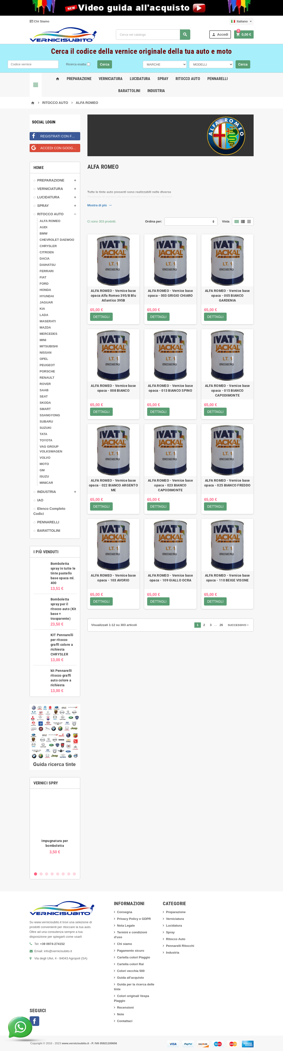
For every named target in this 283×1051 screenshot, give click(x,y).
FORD (44, 283)
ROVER (45, 384)
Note (120, 1014)
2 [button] (41, 874)
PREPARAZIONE (51, 180)
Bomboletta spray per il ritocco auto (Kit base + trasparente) (63, 608)
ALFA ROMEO (50, 221)
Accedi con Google (53, 147)
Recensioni (125, 1007)
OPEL (44, 359)
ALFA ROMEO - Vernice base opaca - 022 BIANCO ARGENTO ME (113, 485)
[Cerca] (153, 34)
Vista (226, 221)
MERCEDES (49, 334)
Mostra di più (99, 205)
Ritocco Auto (188, 78)
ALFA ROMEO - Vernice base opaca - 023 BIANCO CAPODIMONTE (170, 485)
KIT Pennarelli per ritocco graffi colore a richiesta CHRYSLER (62, 644)
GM (42, 470)
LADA (44, 315)
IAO (40, 500)
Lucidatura (140, 78)
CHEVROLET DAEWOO (57, 240)
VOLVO (45, 457)
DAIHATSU (48, 265)
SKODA (45, 402)
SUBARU (46, 421)
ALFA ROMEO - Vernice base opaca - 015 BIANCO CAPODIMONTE (227, 390)
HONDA (45, 290)
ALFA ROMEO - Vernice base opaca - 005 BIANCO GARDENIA (227, 295)
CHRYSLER (48, 246)
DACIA (45, 258)
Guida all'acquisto (130, 977)
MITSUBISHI (49, 346)
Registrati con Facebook (55, 135)
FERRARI (47, 271)
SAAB (44, 390)
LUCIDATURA (48, 197)
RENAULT (47, 377)
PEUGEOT (47, 365)
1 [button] (35, 874)
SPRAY (43, 206)
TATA (43, 434)
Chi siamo (124, 944)
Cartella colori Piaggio (133, 957)
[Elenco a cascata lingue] (241, 21)
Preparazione (79, 78)
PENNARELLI (48, 522)
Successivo (239, 625)
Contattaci (124, 1021)
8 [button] (74, 874)
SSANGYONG (50, 415)
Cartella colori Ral (130, 964)
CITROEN (47, 252)
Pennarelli (217, 78)
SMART (45, 409)
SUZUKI (45, 428)
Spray (163, 78)
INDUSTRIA (46, 492)
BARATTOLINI (48, 530)
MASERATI (48, 321)
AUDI (43, 227)
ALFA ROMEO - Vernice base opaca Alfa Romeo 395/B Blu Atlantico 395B (113, 295)
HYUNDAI (47, 296)
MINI (43, 340)
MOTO (44, 464)
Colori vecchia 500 (131, 971)
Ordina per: (153, 221)
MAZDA (45, 327)
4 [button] (52, 874)
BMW (44, 233)
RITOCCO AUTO (50, 214)
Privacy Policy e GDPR (134, 919)
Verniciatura (111, 78)
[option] (55, 830)
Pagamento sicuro (130, 950)
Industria (156, 90)
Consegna (124, 912)
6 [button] (63, 874)
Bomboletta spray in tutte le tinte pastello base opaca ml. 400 (63, 573)
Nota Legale (126, 925)
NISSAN (46, 352)
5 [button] (57, 874)
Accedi (220, 35)
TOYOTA (46, 440)
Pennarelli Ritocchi (180, 946)
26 (221, 625)
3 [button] (46, 874)
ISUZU (44, 476)
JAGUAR (46, 302)
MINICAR (46, 483)
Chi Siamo (39, 21)
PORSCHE (47, 371)
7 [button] (68, 874)
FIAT (43, 277)
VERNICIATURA (50, 189)
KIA (42, 308)
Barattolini (129, 90)
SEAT (44, 396)
